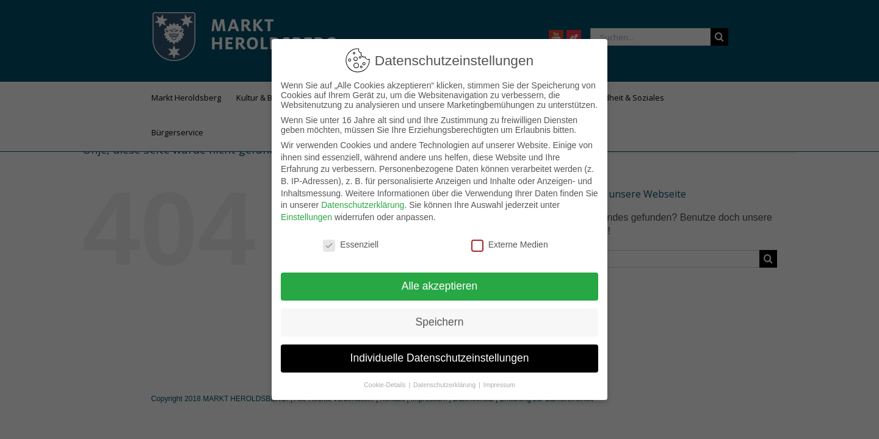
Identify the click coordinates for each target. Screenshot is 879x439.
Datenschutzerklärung (362, 200)
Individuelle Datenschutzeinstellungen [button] (439, 353)
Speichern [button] (440, 317)
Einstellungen (306, 212)
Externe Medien (509, 239)
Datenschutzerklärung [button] (445, 380)
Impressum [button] (499, 380)
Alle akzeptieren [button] (440, 281)
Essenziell (350, 239)
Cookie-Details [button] (385, 380)
